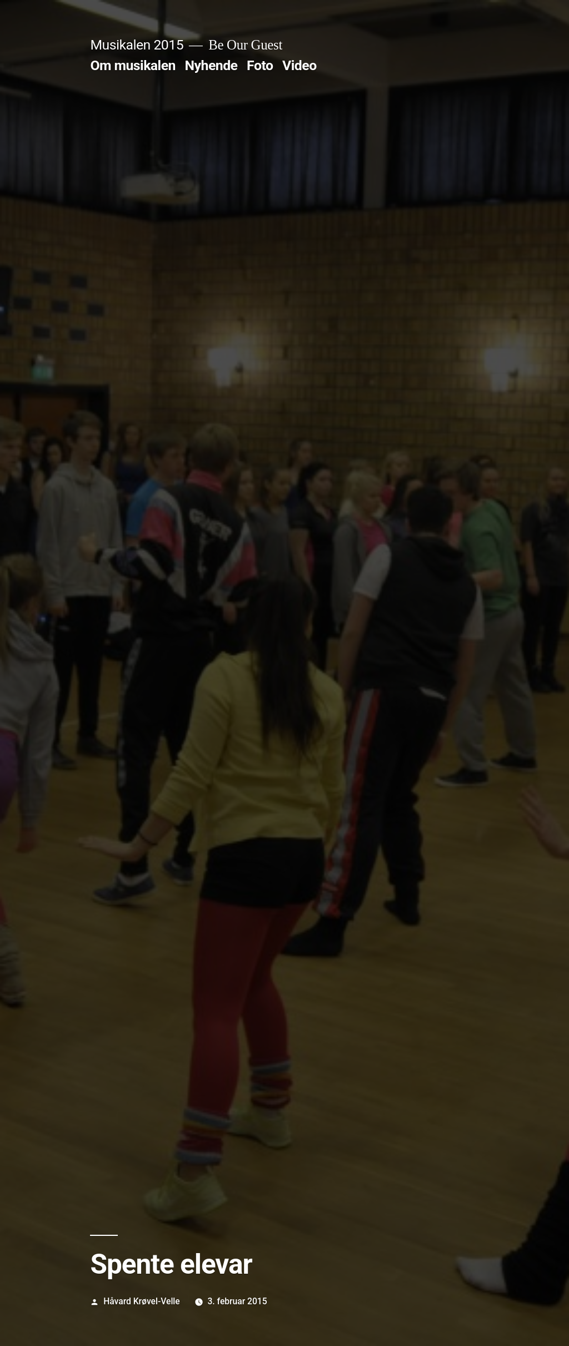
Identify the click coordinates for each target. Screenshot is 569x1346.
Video (299, 65)
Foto (260, 65)
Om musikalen (133, 65)
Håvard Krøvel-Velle (141, 1301)
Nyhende (211, 65)
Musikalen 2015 (136, 45)
